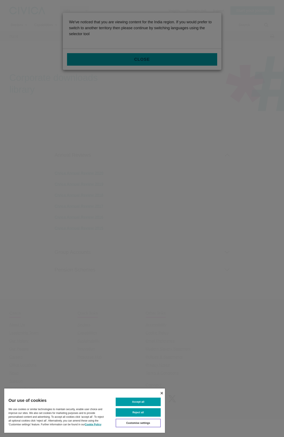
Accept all (138, 401)
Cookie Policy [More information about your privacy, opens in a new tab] (93, 424)
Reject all (138, 412)
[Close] (162, 393)
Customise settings (138, 423)
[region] (84, 410)
